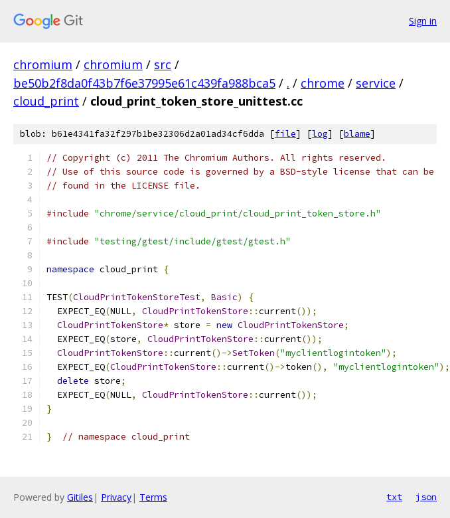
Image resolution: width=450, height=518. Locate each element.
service (376, 83)
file (285, 133)
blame (357, 133)
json (426, 497)
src (162, 64)
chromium (42, 64)
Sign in (423, 21)
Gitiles (80, 497)
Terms (153, 497)
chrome (322, 83)
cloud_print (46, 101)
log (320, 133)
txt (394, 497)
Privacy (116, 497)
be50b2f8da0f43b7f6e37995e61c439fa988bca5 (144, 83)
